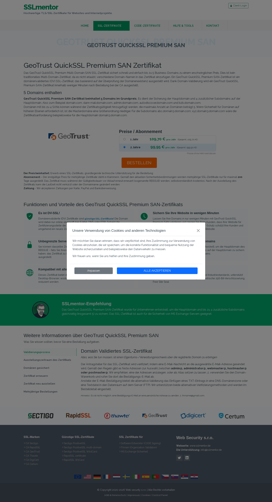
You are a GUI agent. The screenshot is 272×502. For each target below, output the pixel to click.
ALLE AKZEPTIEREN (157, 270)
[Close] (198, 230)
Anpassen (93, 270)
